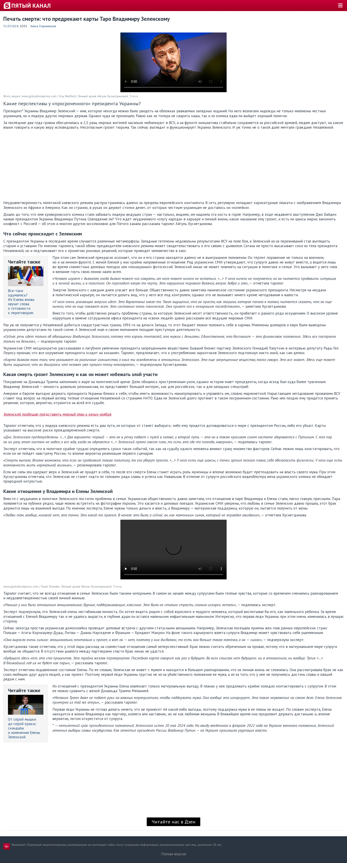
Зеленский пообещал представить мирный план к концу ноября (57, 414)
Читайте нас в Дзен (173, 822)
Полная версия (173, 854)
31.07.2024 (10, 26)
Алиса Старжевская (43, 26)
